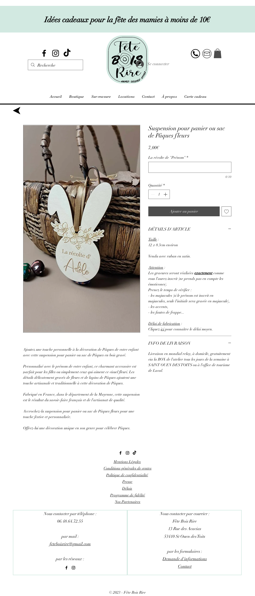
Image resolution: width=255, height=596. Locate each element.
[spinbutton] (159, 194)
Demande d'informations (185, 558)
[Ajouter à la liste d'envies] (226, 211)
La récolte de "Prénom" (168, 157)
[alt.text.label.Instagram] (55, 53)
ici (162, 329)
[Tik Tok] (67, 53)
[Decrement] (152, 194)
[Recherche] (55, 65)
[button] (218, 53)
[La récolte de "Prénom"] (190, 167)
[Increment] (166, 194)
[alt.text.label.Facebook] (44, 53)
